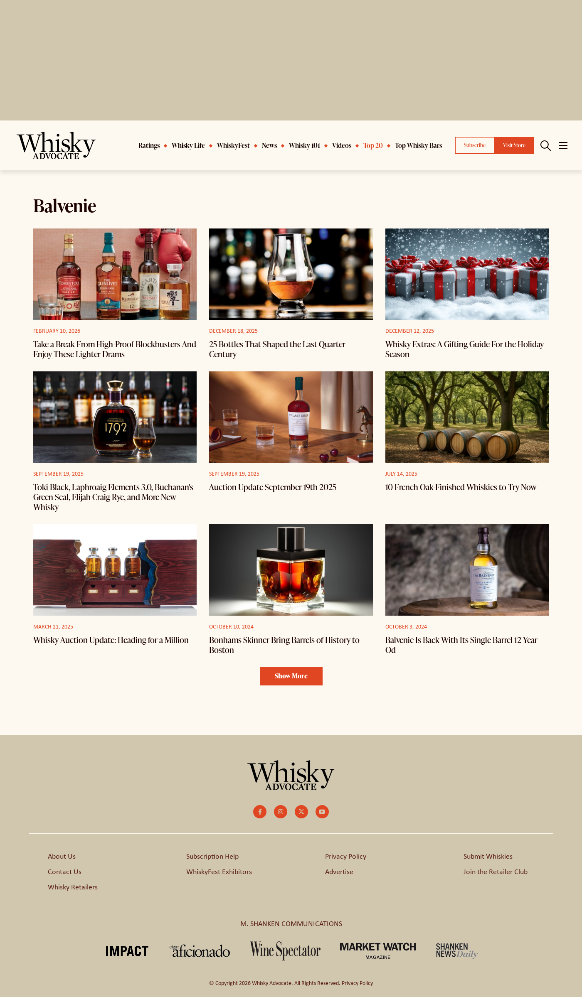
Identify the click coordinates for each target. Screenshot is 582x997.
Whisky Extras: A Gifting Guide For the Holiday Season (464, 349)
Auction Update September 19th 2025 (272, 487)
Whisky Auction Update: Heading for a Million (111, 640)
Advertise (339, 871)
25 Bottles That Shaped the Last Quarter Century (277, 349)
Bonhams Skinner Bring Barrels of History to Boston (284, 645)
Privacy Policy (345, 856)
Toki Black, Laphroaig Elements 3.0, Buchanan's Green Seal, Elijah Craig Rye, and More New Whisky (113, 497)
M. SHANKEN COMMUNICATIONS (291, 923)
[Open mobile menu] (563, 145)
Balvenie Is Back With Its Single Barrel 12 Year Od (461, 645)
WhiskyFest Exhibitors (219, 871)
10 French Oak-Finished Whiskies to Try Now (461, 487)
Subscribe (475, 145)
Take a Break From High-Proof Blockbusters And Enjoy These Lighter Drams (114, 349)
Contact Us (64, 871)
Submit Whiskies (488, 856)
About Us (62, 856)
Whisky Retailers (73, 886)
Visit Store (514, 145)
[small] (259, 811)
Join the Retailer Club (496, 871)
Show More (291, 675)
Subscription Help (212, 856)
